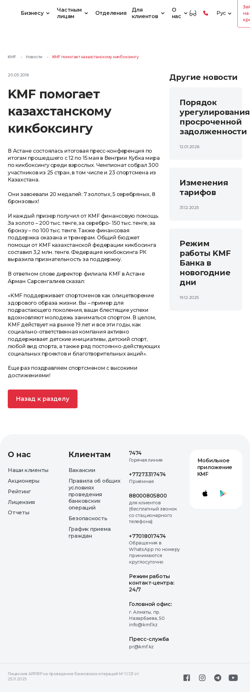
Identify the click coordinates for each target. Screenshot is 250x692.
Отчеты (18, 513)
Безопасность (88, 518)
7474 (135, 453)
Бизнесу (36, 13)
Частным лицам (73, 13)
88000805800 (148, 496)
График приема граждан (89, 532)
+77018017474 (147, 536)
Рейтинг (19, 492)
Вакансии (81, 470)
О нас (181, 13)
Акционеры (23, 481)
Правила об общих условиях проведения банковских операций (94, 494)
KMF (12, 56)
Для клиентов (149, 13)
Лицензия (21, 502)
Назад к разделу (42, 398)
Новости (34, 56)
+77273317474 (147, 474)
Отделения (111, 13)
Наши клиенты (28, 470)
